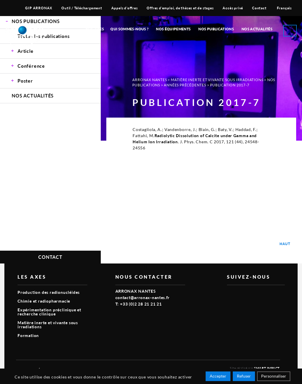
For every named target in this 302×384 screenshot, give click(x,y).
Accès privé (233, 8)
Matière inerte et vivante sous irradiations (217, 80)
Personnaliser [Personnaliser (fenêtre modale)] (273, 375)
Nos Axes (95, 29)
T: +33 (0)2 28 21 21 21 (138, 303)
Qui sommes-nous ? (129, 29)
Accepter (218, 375)
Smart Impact (267, 368)
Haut (285, 244)
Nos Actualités (257, 29)
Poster (25, 80)
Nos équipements (173, 29)
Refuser (244, 375)
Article (26, 51)
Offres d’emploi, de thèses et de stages (180, 8)
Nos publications (216, 29)
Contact (259, 8)
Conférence (31, 66)
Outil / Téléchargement (81, 8)
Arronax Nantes (149, 80)
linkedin (243, 294)
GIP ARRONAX (38, 8)
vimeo (230, 294)
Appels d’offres (124, 8)
